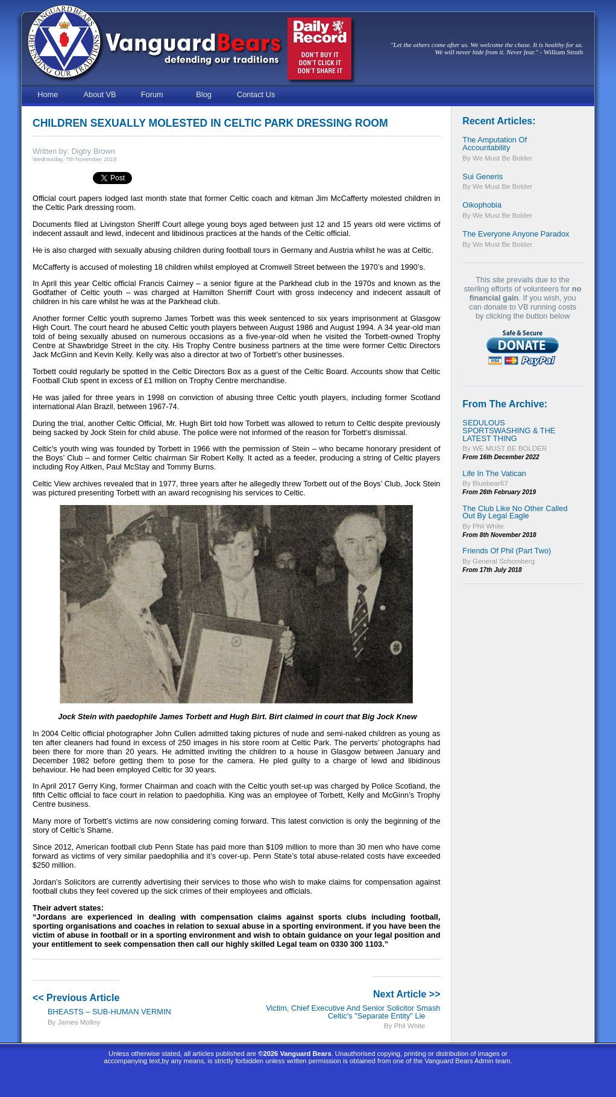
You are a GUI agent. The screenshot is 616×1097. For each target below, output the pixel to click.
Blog (204, 94)
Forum (152, 94)
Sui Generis (482, 176)
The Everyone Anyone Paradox (515, 233)
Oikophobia (481, 204)
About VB (100, 94)
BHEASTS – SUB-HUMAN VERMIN (109, 1011)
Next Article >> (406, 994)
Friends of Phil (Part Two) (506, 550)
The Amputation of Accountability (494, 143)
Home (47, 94)
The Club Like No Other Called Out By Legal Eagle (514, 512)
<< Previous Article (76, 998)
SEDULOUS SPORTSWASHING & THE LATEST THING (508, 430)
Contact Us (256, 94)
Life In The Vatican (494, 473)
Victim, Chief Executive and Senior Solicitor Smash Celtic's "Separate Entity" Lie (353, 1011)
